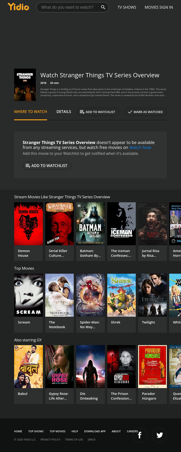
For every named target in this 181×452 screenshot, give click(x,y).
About (116, 431)
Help (75, 431)
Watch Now (140, 147)
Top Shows (36, 431)
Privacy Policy (50, 439)
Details (64, 111)
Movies (152, 7)
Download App (95, 431)
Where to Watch (30, 111)
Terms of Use (74, 439)
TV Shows (127, 7)
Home (18, 431)
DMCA (91, 439)
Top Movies (58, 431)
